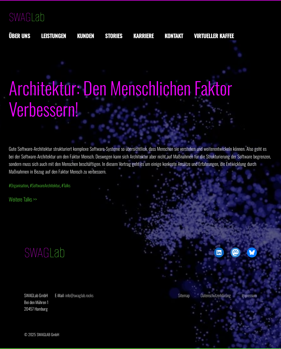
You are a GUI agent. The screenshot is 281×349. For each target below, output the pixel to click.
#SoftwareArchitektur (45, 185)
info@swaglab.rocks (79, 295)
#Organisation (18, 185)
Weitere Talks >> (23, 199)
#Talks (65, 185)
